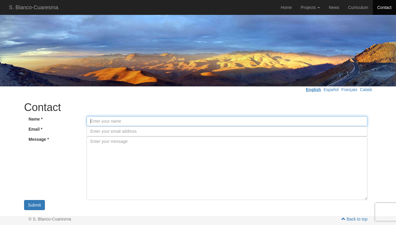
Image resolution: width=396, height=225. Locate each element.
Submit (34, 205)
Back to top (354, 219)
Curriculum (358, 7)
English (313, 89)
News (334, 7)
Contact (384, 7)
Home (286, 7)
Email (36, 129)
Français (349, 89)
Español (331, 89)
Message (39, 139)
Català (366, 89)
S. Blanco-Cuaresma (33, 7)
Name (36, 119)
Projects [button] (310, 7)
